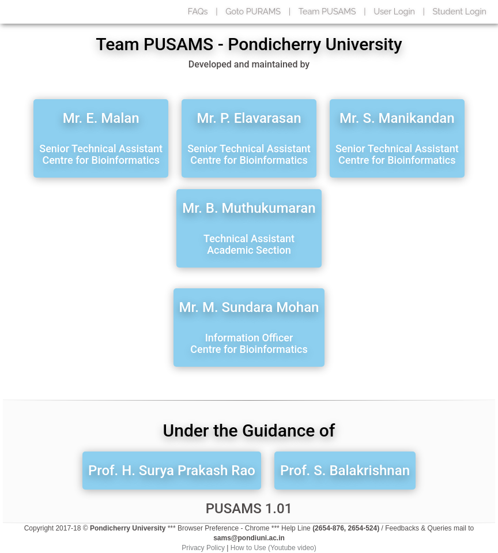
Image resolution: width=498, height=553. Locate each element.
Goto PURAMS (253, 11)
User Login (394, 11)
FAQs (198, 11)
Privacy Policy (203, 548)
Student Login (459, 11)
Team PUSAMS (327, 11)
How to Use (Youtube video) (273, 548)
